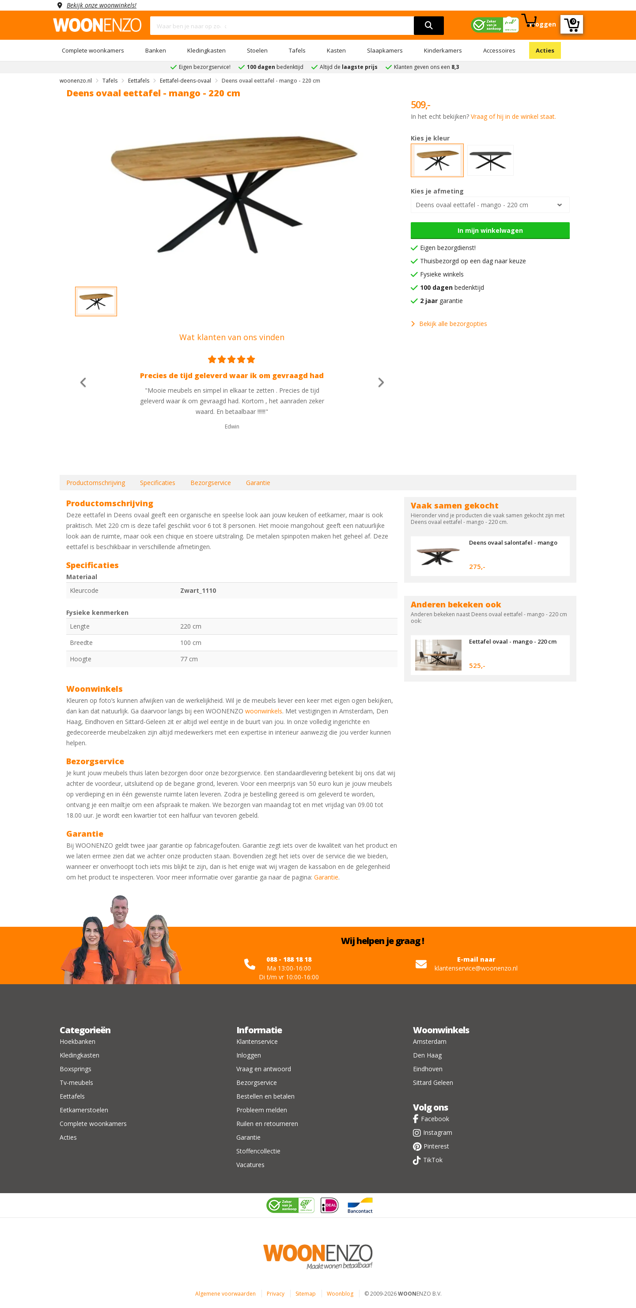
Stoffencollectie (258, 1151)
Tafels (297, 50)
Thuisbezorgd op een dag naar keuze (473, 261)
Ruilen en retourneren (267, 1123)
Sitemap (305, 1293)
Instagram (437, 1132)
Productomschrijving (95, 482)
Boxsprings (75, 1069)
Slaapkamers (385, 50)
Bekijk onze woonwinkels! (101, 5)
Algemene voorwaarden (225, 1293)
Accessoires (499, 50)
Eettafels (72, 1096)
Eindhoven (428, 1069)
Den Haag (427, 1055)
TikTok (433, 1160)
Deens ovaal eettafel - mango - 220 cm (472, 205)
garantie (441, 300)
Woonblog (340, 1293)
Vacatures (250, 1164)
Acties (545, 50)
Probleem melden (261, 1110)
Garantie (258, 482)
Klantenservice (257, 1041)
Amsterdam (430, 1041)
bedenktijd (452, 287)
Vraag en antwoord (263, 1069)
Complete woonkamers (93, 50)
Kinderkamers (443, 50)
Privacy (275, 1293)
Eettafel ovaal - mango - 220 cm (512, 641)
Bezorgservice (210, 482)
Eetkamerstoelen (84, 1110)
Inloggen (248, 1055)
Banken (155, 50)
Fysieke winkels (442, 274)
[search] (429, 25)
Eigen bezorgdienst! (448, 247)
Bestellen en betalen (265, 1096)
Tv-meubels (76, 1082)
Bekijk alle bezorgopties (449, 323)
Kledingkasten (206, 50)
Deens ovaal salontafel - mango (513, 542)
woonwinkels (263, 711)
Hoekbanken (77, 1041)
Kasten (336, 50)
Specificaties (157, 482)
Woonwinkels (441, 1030)
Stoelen (257, 50)
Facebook (435, 1119)
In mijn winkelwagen (490, 230)
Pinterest (436, 1146)
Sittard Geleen (433, 1082)
